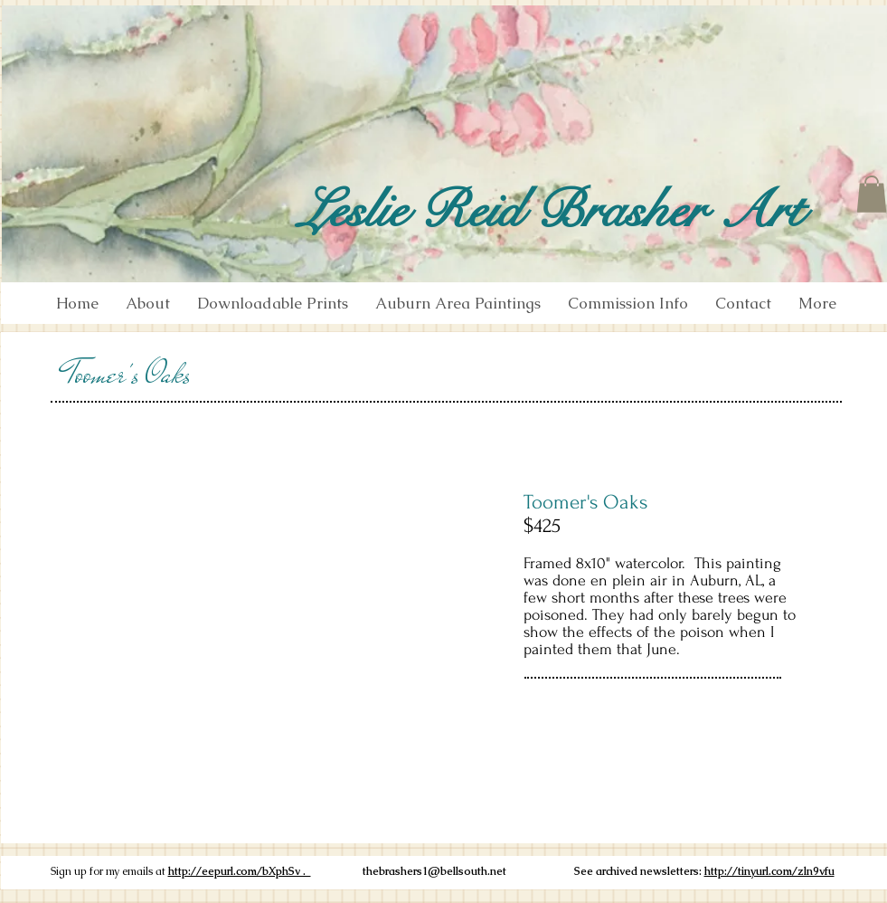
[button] (871, 194)
